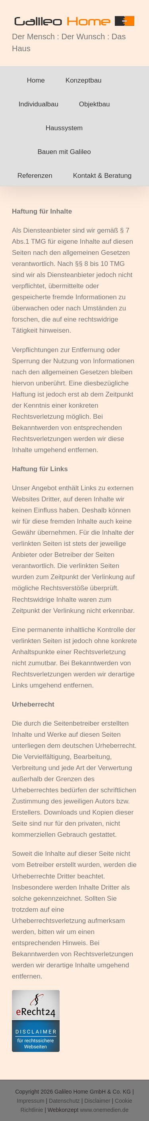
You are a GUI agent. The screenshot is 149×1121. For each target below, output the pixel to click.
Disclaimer (97, 1101)
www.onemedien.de (104, 1110)
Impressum (30, 1101)
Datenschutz (64, 1101)
